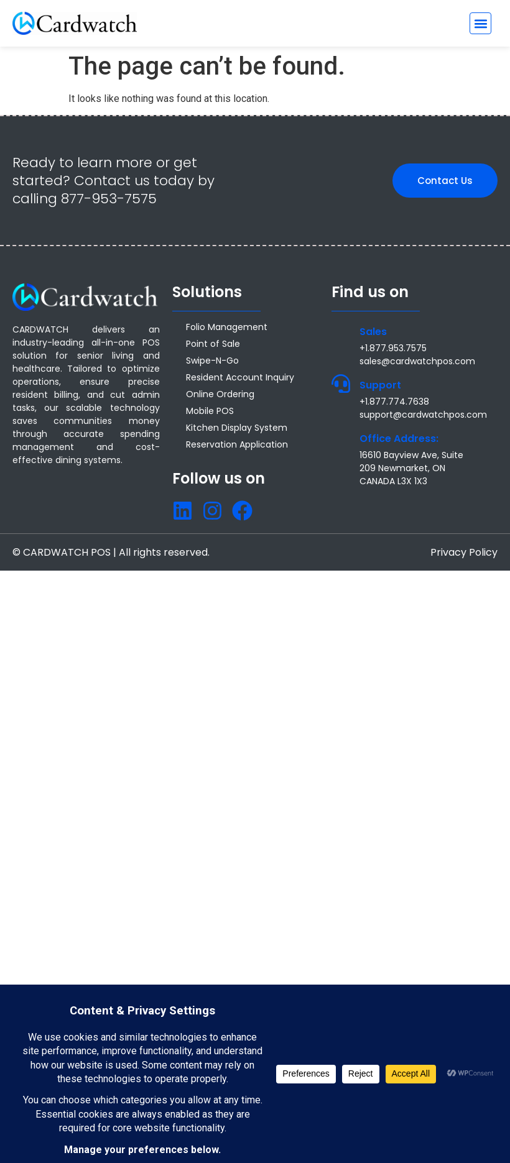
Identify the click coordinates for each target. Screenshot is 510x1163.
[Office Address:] (341, 437)
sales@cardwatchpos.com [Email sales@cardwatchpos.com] (417, 361)
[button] (480, 23)
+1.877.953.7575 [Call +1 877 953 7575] (393, 348)
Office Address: (398, 438)
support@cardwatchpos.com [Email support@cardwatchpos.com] (423, 414)
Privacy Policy (464, 552)
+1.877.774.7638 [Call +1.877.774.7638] (394, 401)
